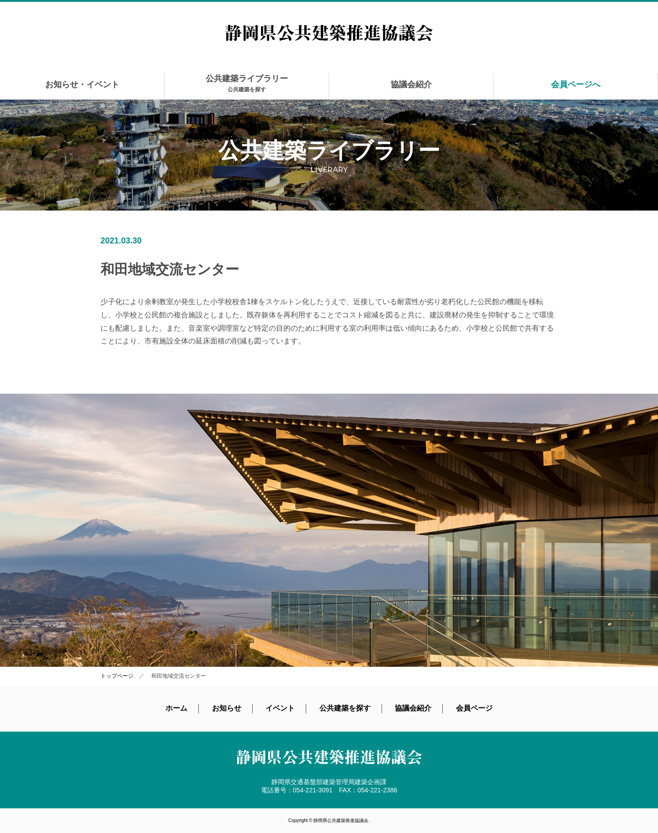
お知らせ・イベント (82, 84)
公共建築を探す (345, 708)
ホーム (176, 708)
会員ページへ (575, 84)
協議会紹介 (411, 84)
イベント (280, 708)
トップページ (117, 676)
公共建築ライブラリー (247, 83)
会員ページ (474, 708)
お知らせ (226, 708)
